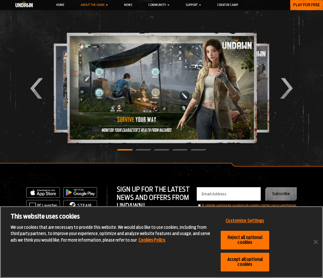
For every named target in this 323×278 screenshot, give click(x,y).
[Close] (316, 242)
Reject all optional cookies (245, 240)
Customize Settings (245, 220)
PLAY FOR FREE (306, 4)
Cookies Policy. (152, 240)
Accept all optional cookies (245, 262)
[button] (125, 149)
